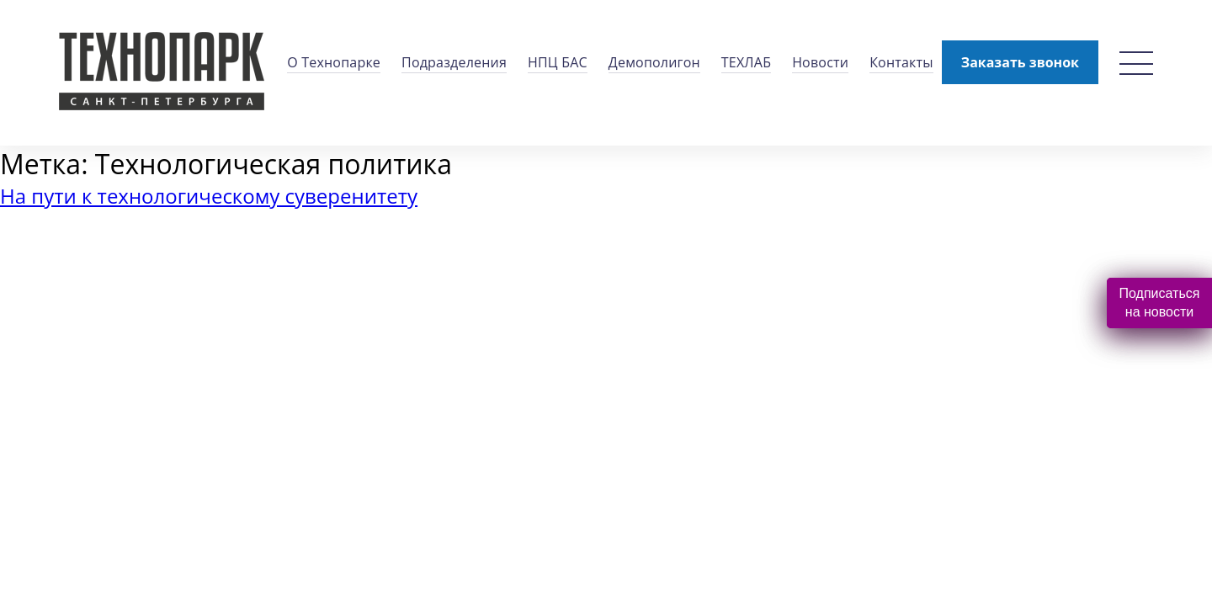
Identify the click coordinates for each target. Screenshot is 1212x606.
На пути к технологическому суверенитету (208, 196)
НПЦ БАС (557, 62)
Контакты (901, 62)
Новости (820, 62)
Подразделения (454, 62)
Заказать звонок (1020, 62)
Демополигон (654, 62)
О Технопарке (333, 62)
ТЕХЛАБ (746, 62)
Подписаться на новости (1159, 302)
